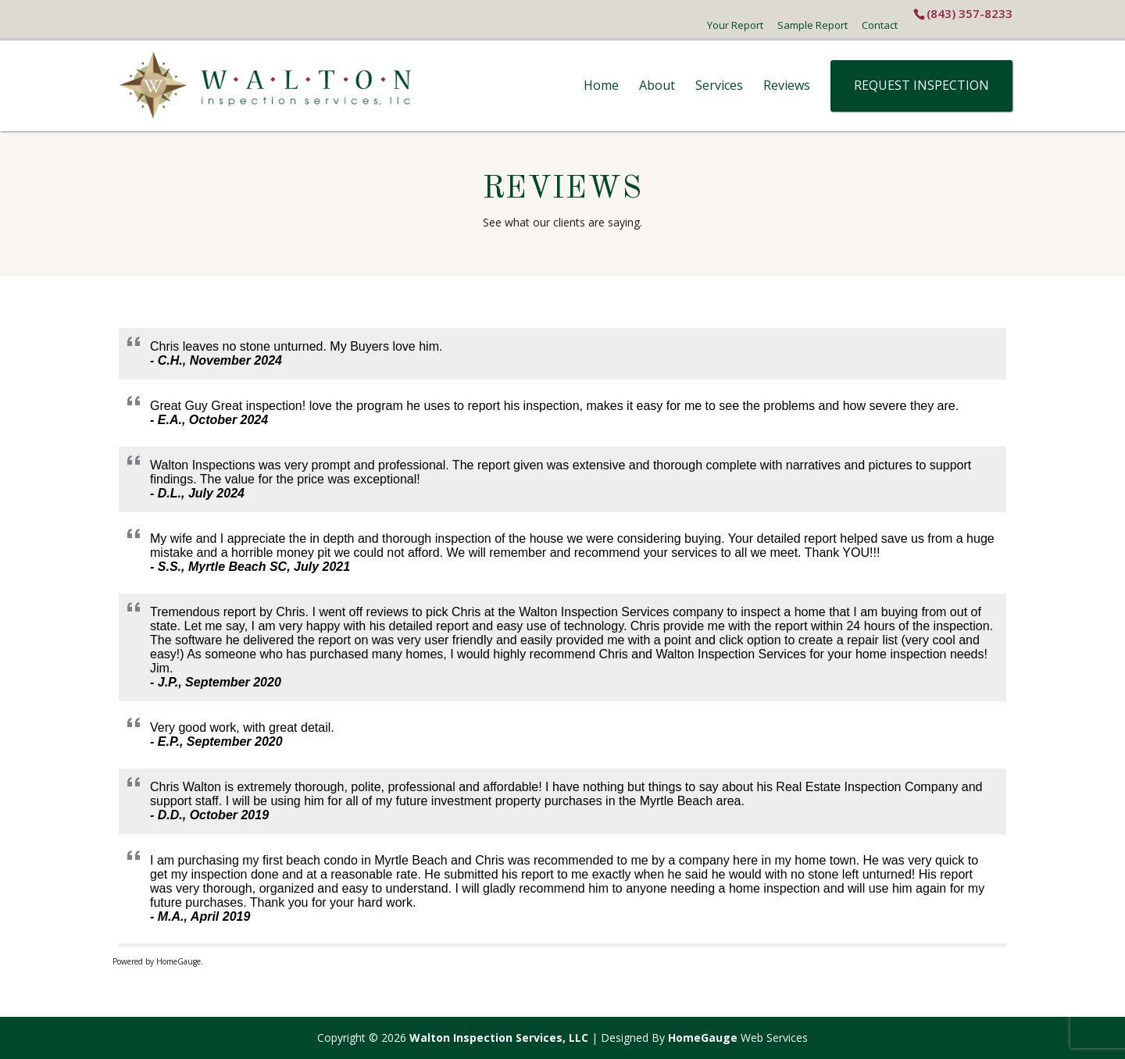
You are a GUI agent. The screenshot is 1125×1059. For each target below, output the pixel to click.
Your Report (735, 25)
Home (601, 85)
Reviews (786, 85)
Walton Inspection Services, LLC (498, 1037)
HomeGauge (703, 1037)
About (657, 85)
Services (719, 85)
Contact (880, 25)
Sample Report (812, 25)
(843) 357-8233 (969, 13)
